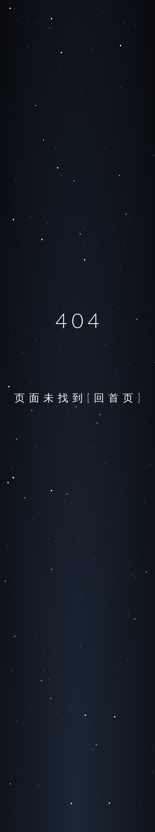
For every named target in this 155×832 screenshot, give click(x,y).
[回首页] (116, 397)
